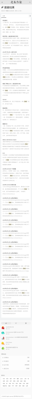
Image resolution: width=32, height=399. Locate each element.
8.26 (4, 153)
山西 (27, 385)
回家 (23, 385)
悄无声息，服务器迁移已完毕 (10, 36)
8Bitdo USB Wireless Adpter (9, 139)
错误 (27, 383)
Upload (4, 99)
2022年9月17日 (10, 327)
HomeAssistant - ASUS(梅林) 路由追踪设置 (17, 337)
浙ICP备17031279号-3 (19, 396)
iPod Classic (9, 342)
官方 (13, 383)
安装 (4, 383)
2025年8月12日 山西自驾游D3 (10, 198)
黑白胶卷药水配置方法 (12, 347)
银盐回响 (5, 108)
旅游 (21, 381)
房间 (20, 385)
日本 (14, 378)
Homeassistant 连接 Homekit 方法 (14, 332)
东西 (4, 381)
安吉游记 (5, 20)
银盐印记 (5, 385)
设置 (18, 381)
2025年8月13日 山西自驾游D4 (10, 264)
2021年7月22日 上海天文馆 (10, 52)
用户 (11, 381)
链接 (9, 385)
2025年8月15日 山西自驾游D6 (10, 302)
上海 (25, 378)
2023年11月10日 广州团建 (9, 169)
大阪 (10, 383)
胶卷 (14, 381)
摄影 (18, 378)
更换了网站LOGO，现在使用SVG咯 (12, 83)
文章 (4, 16)
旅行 (11, 378)
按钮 (20, 383)
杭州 (7, 381)
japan (21, 378)
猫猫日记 (5, 124)
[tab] (6, 323)
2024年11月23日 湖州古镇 (9, 184)
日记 (4, 378)
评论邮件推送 (6, 68)
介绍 (24, 383)
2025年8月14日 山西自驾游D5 (10, 275)
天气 (13, 385)
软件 (17, 383)
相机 (25, 381)
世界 (16, 385)
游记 (7, 378)
